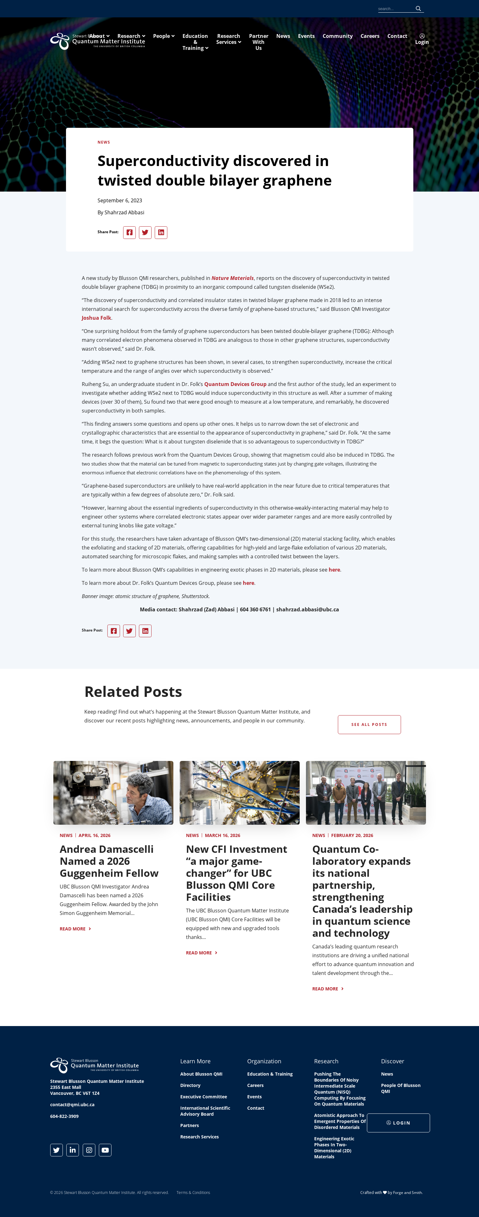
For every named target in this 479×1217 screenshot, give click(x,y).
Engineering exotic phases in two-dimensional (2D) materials (334, 1149)
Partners (189, 1127)
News (262, 9)
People (245, 40)
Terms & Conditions (193, 1194)
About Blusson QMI (201, 1075)
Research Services (354, 40)
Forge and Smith (407, 1193)
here (334, 570)
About (181, 40)
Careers (325, 9)
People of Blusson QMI (401, 1090)
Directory (190, 1087)
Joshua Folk (96, 319)
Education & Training (292, 40)
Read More (73, 930)
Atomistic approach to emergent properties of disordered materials (340, 1123)
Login (366, 9)
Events (279, 9)
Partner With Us (409, 40)
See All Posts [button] (369, 725)
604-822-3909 (64, 1118)
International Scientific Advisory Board (205, 1113)
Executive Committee (203, 1098)
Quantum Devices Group (235, 385)
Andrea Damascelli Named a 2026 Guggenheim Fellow (109, 862)
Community (301, 9)
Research (212, 40)
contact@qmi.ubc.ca (72, 1106)
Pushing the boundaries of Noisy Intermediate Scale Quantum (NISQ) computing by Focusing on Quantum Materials (340, 1090)
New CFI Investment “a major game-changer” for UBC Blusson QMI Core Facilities (236, 874)
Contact (344, 9)
